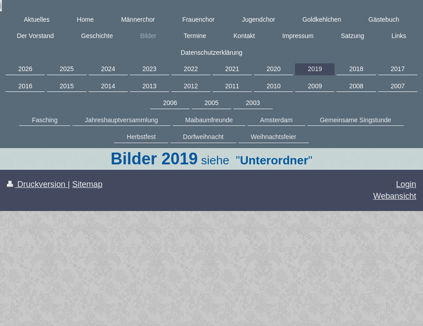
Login (406, 184)
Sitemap (87, 184)
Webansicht (394, 196)
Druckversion (37, 184)
